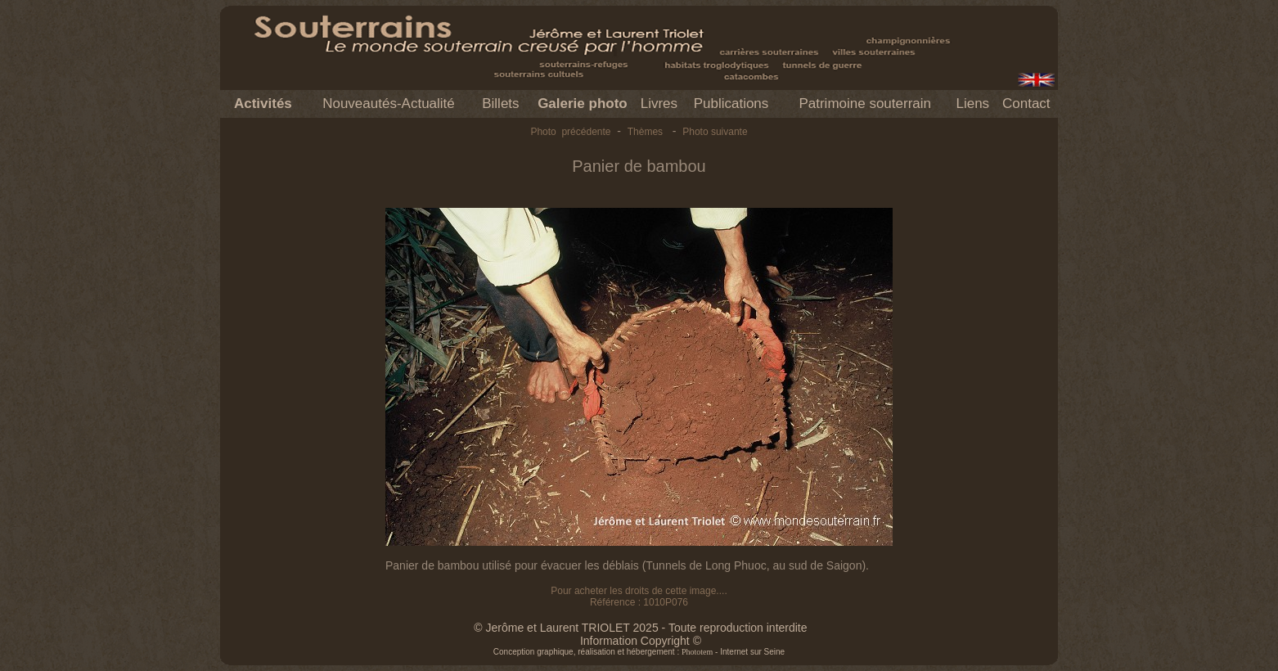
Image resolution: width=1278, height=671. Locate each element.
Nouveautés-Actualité (388, 103)
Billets (500, 103)
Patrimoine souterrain (865, 103)
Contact (1026, 103)
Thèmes (645, 131)
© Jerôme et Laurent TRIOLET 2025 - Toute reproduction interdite (640, 627)
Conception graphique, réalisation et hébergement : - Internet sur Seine (639, 651)
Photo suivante (714, 131)
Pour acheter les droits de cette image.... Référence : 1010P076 (639, 596)
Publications (731, 103)
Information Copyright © (640, 640)
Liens (972, 103)
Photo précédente (570, 131)
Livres (659, 103)
